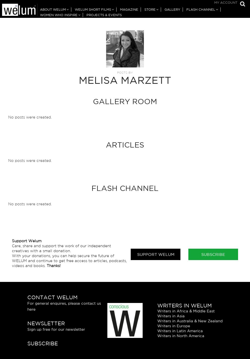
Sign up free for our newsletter (56, 329)
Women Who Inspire (59, 15)
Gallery (172, 9)
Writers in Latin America (180, 331)
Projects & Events (104, 15)
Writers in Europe (173, 326)
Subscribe (213, 254)
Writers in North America (180, 336)
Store (150, 9)
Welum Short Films (93, 9)
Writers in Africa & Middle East (186, 311)
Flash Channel (200, 9)
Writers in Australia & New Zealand (190, 321)
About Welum (53, 9)
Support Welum (155, 254)
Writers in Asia (171, 316)
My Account (225, 2)
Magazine (129, 9)
